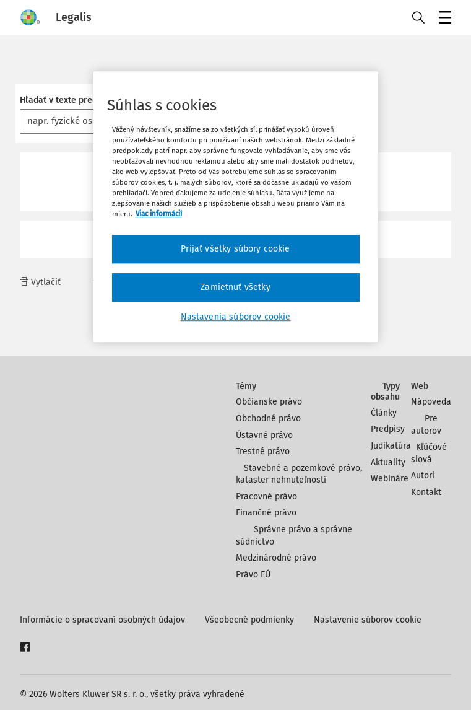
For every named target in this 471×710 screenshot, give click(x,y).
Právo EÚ (253, 574)
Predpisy (388, 429)
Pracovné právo (266, 496)
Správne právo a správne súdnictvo (294, 535)
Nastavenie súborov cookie (367, 620)
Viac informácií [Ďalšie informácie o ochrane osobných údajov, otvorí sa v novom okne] (159, 214)
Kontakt (426, 492)
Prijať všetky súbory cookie (235, 249)
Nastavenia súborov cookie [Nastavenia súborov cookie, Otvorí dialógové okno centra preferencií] (236, 317)
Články (384, 413)
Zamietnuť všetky (235, 287)
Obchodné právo (268, 418)
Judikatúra (391, 445)
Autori (422, 475)
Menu (442, 19)
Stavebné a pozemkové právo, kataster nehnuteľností (299, 474)
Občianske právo (269, 402)
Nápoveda (431, 402)
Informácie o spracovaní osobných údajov (102, 620)
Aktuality (388, 462)
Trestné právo (263, 451)
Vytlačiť (40, 282)
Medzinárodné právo (276, 558)
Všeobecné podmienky (249, 620)
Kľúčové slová (429, 453)
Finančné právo (266, 512)
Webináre (389, 478)
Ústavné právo (264, 435)
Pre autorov (426, 424)
